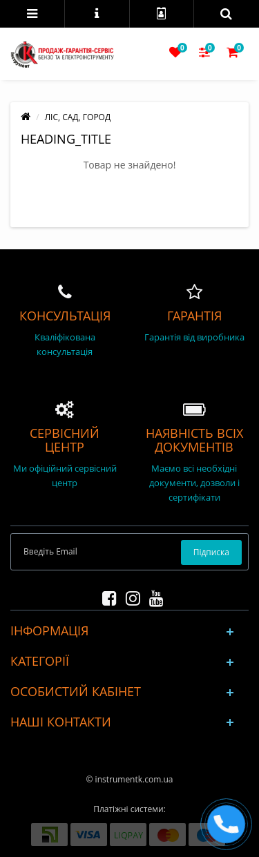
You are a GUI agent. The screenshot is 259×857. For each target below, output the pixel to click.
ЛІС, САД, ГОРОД (78, 117)
